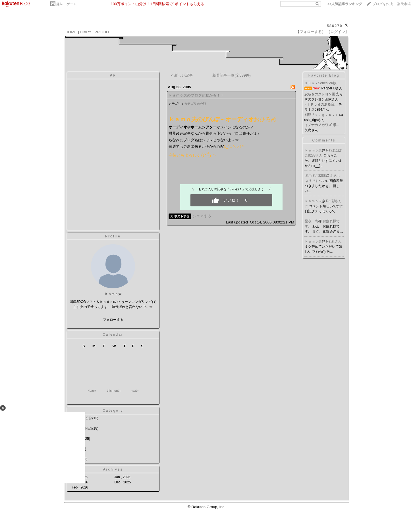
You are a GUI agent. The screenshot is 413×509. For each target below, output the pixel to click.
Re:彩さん (334, 241)
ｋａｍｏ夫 (313, 150)
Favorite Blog (324, 75)
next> (134, 390)
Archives (113, 469)
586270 (334, 26)
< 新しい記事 (182, 75)
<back (92, 390)
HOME (71, 32)
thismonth (114, 390)
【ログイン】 (338, 32)
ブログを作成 (382, 4)
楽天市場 (404, 4)
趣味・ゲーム (66, 4)
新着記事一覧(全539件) (231, 75)
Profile (113, 236)
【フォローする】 (310, 32)
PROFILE (102, 32)
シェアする (202, 216)
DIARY (85, 32)
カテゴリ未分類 (195, 103)
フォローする (113, 320)
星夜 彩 (311, 221)
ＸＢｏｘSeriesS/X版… (322, 83)
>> (344, 4)
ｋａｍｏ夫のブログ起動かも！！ (196, 95)
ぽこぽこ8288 (315, 176)
